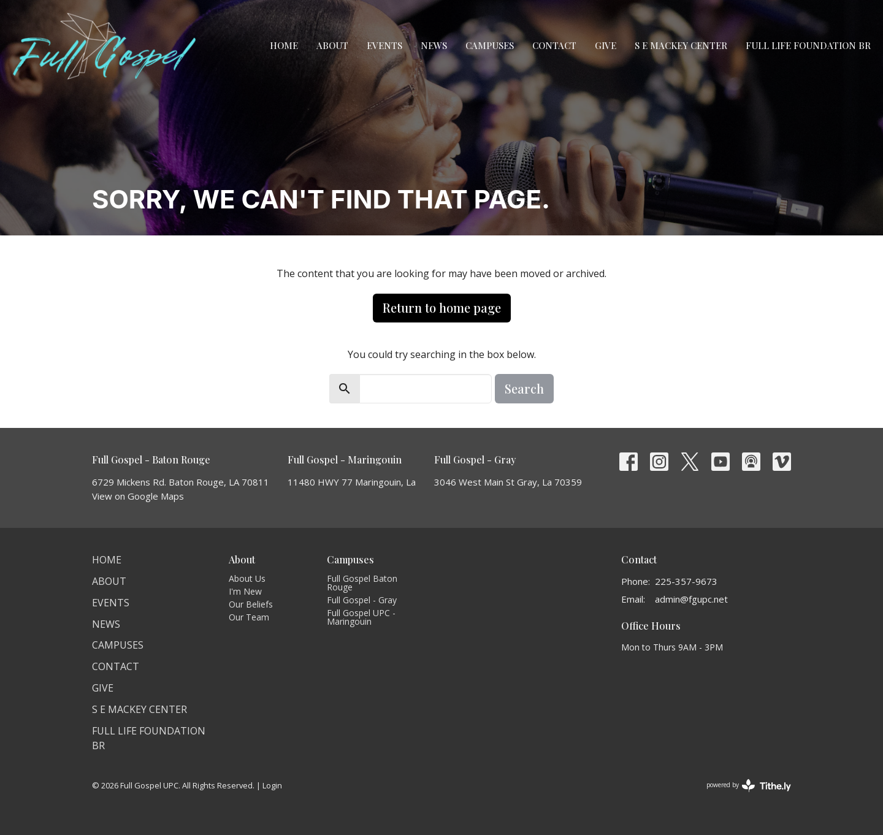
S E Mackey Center (681, 45)
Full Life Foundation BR (808, 45)
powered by (748, 785)
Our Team (249, 617)
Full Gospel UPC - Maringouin (361, 617)
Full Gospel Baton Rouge (362, 583)
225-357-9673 (686, 581)
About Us (247, 578)
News (434, 45)
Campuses (489, 45)
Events (384, 45)
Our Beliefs (251, 604)
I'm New (245, 591)
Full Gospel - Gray (362, 600)
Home (284, 45)
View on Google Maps (138, 496)
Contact (554, 45)
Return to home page (442, 307)
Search (524, 388)
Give (605, 45)
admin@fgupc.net (691, 599)
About (332, 45)
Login (272, 785)
